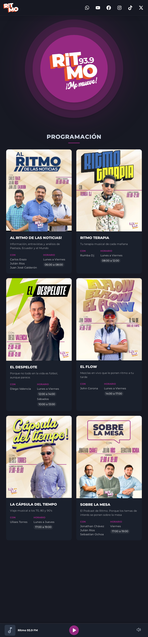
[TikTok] (130, 8)
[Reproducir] (74, 630)
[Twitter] (141, 8)
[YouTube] (98, 8)
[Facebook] (109, 8)
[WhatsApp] (87, 8)
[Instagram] (119, 8)
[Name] (138, 629)
